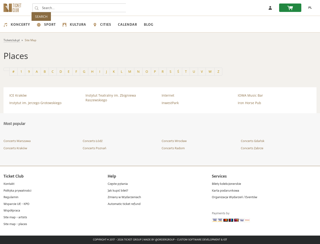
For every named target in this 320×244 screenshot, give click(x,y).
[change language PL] (308, 8)
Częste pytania (118, 184)
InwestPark (170, 103)
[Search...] (37, 8)
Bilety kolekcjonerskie (226, 184)
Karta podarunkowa (225, 191)
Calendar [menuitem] (127, 24)
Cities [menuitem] (102, 24)
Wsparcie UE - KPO (16, 204)
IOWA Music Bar (250, 95)
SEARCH (135, 8)
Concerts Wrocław (174, 141)
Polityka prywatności (17, 191)
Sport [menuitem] (46, 24)
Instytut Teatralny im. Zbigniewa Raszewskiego (110, 97)
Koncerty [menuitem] (17, 24)
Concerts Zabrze (252, 148)
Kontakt (9, 184)
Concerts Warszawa (17, 141)
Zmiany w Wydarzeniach (124, 197)
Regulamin (11, 197)
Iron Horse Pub (249, 103)
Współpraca (12, 210)
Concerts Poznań (94, 148)
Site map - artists (15, 217)
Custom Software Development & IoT (202, 240)
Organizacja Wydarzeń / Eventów (234, 197)
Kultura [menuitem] (74, 24)
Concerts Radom (173, 148)
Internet (168, 95)
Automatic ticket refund (124, 204)
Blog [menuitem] (148, 24)
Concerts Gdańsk (252, 141)
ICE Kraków (18, 95)
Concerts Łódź (93, 141)
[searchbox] (79, 8)
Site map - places (15, 224)
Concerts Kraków (15, 148)
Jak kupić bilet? (118, 191)
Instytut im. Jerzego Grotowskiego (35, 103)
